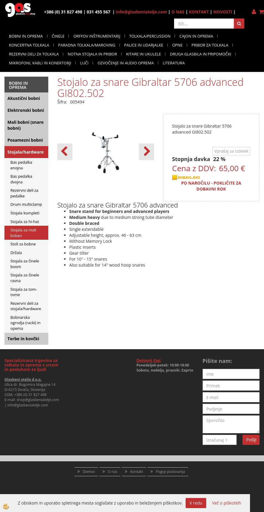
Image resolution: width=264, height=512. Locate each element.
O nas (112, 471)
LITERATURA (174, 63)
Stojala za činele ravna (24, 277)
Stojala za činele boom (24, 263)
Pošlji (251, 440)
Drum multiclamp (26, 204)
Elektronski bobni (25, 110)
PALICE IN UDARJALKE (143, 45)
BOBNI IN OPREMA (26, 36)
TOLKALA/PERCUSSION (150, 36)
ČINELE (58, 36)
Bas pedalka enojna (21, 165)
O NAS (177, 12)
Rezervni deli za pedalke (24, 193)
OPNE (177, 45)
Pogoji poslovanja (170, 471)
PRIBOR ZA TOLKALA (210, 45)
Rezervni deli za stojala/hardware (25, 306)
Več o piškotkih (226, 503)
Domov (89, 471)
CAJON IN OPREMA (196, 36)
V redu (196, 503)
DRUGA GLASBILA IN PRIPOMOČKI (200, 54)
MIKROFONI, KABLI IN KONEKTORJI (40, 63)
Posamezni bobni (25, 140)
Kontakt (136, 471)
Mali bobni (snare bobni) (25, 125)
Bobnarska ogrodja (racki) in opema (25, 323)
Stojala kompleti (24, 213)
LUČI (84, 63)
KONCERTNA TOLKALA (29, 45)
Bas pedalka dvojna (21, 179)
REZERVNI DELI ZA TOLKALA (34, 54)
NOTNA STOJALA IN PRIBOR (92, 54)
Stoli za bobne (23, 244)
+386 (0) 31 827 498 (30, 394)
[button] (146, 151)
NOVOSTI (222, 12)
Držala (16, 252)
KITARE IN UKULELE (143, 54)
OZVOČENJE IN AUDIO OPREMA (125, 63)
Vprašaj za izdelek (231, 151)
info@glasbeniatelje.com (141, 12)
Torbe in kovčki (23, 338)
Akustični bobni (23, 98)
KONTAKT (199, 12)
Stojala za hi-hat (24, 221)
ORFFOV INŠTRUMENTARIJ (96, 36)
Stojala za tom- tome (23, 292)
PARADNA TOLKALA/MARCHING (86, 45)
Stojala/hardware (25, 152)
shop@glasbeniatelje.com (38, 399)
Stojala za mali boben (23, 232)
